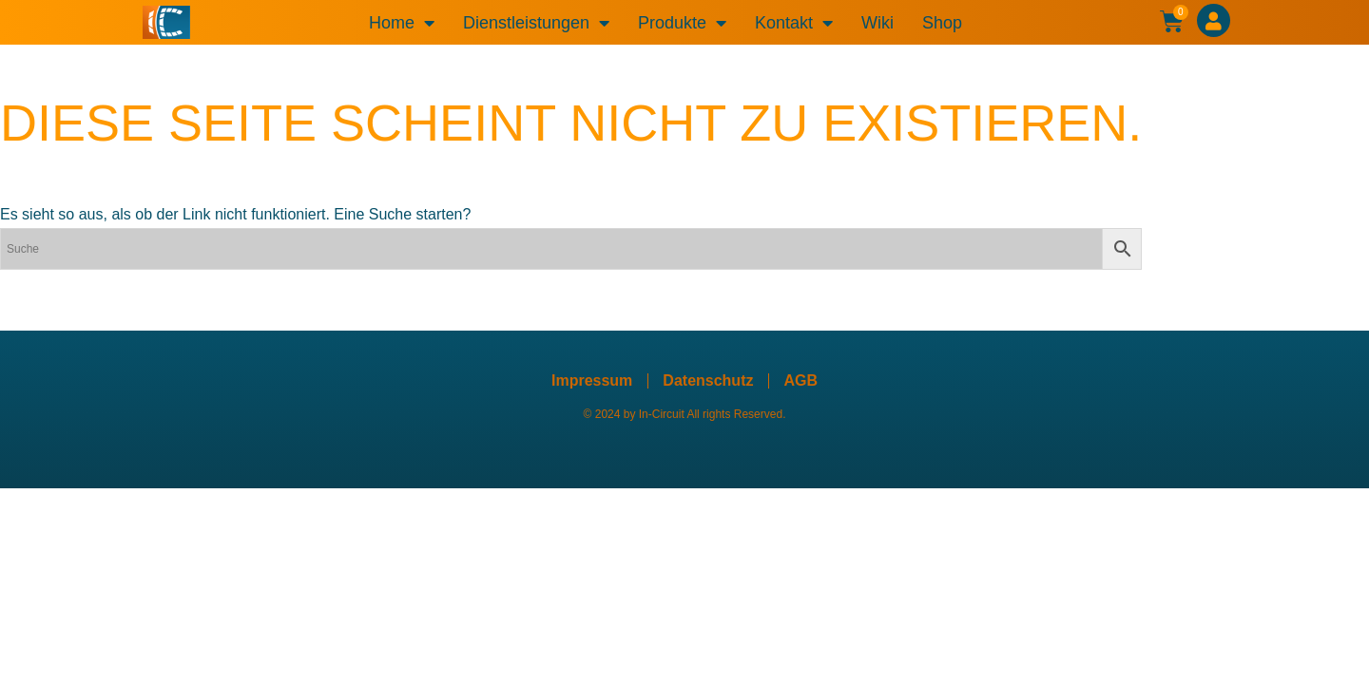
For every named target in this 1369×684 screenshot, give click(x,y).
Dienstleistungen (536, 23)
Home (401, 23)
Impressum (591, 380)
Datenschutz (708, 380)
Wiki (877, 22)
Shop (942, 22)
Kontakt (794, 23)
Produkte (682, 23)
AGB (800, 380)
